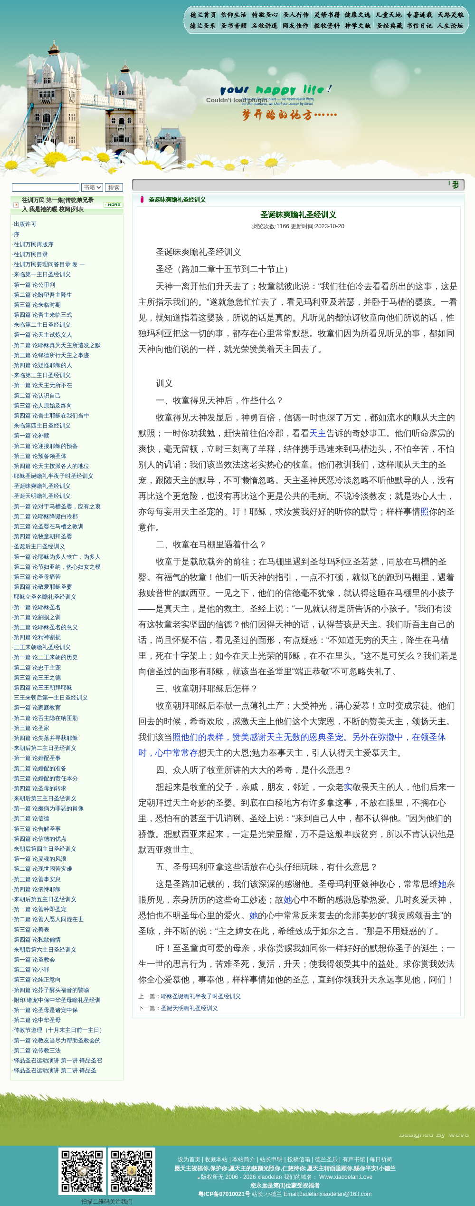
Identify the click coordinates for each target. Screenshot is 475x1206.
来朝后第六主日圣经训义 (45, 949)
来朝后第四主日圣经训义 (45, 849)
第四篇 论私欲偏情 (37, 939)
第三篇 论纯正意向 (37, 979)
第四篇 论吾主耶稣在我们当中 (51, 415)
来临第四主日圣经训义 (42, 425)
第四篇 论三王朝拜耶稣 (43, 687)
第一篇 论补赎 (31, 435)
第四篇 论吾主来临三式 (43, 314)
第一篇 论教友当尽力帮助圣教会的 (57, 1040)
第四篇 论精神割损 (37, 637)
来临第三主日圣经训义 (42, 375)
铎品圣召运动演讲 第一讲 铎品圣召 (58, 1060)
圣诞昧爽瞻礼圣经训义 (42, 486)
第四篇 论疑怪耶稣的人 (43, 365)
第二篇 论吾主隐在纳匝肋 (46, 718)
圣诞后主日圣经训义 (39, 546)
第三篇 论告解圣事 (37, 829)
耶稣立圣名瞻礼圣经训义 (45, 596)
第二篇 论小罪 (31, 969)
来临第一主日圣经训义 (42, 274)
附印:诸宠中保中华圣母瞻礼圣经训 (57, 1000)
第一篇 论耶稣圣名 (37, 607)
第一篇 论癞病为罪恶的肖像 (49, 808)
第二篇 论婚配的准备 (40, 768)
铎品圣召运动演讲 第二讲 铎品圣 (55, 1070)
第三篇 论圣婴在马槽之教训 (49, 526)
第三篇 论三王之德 (37, 677)
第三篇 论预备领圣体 (40, 456)
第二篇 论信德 (31, 818)
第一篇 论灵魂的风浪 (40, 859)
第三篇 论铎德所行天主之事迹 (51, 355)
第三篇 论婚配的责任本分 (46, 778)
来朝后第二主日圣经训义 (45, 748)
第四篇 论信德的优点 (40, 839)
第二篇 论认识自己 (37, 395)
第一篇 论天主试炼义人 (43, 334)
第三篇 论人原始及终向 (43, 405)
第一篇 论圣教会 (34, 959)
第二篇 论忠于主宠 (37, 667)
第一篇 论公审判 (34, 285)
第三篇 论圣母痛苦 (37, 577)
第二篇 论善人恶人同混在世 (49, 919)
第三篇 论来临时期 (37, 305)
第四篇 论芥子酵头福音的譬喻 (51, 990)
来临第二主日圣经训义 (42, 324)
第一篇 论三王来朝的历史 (46, 657)
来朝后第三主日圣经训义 (45, 798)
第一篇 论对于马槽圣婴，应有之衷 (57, 506)
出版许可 (25, 224)
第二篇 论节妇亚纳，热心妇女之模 (57, 567)
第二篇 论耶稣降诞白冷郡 (46, 516)
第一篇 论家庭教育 (37, 707)
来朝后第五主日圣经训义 (45, 899)
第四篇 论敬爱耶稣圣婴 (43, 587)
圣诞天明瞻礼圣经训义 (42, 496)
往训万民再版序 (34, 244)
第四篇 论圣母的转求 (40, 788)
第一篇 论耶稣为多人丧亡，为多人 (57, 557)
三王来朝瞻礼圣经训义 (42, 647)
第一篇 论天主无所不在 (43, 385)
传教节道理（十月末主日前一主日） (59, 1030)
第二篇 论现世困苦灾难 (43, 869)
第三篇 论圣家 (31, 728)
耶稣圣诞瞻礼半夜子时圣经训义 (54, 476)
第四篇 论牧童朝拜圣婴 (43, 536)
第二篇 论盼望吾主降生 (43, 295)
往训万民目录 (31, 254)
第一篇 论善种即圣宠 (40, 909)
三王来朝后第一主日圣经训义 (51, 697)
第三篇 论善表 (31, 929)
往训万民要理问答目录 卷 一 (50, 264)
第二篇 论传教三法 (37, 1050)
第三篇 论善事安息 (37, 879)
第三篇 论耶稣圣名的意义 (46, 627)
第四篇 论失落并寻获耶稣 (46, 738)
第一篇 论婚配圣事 (37, 758)
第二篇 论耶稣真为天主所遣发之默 (57, 345)
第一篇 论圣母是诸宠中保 (46, 1010)
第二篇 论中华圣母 (37, 1020)
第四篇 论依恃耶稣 (37, 889)
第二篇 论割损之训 (37, 617)
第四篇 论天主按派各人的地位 (51, 466)
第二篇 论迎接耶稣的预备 (46, 446)
